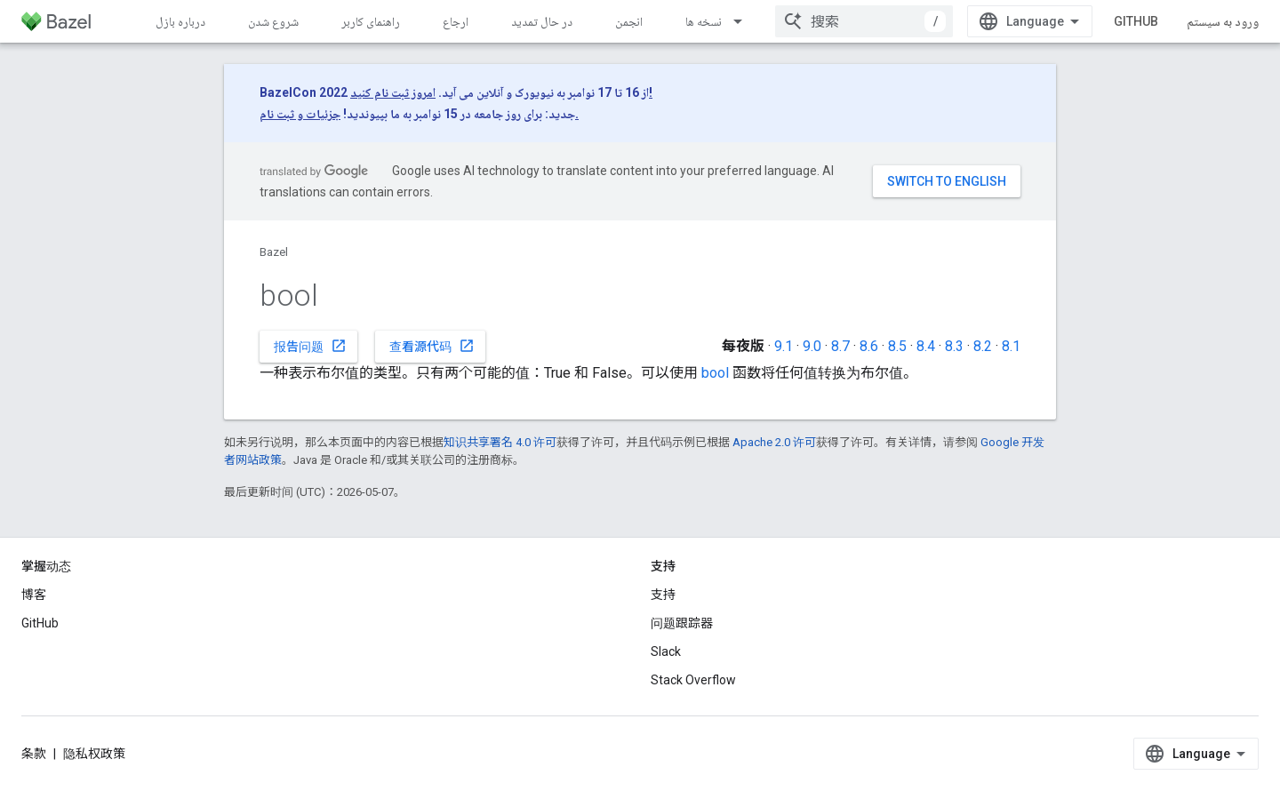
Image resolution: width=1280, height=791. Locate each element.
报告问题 (310, 346)
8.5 (897, 346)
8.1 (1011, 346)
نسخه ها (703, 21)
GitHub (1136, 21)
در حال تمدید (541, 21)
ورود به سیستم (1223, 21)
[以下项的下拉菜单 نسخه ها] (746, 21)
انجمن (629, 21)
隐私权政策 (94, 754)
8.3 (954, 346)
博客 (33, 594)
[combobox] (864, 21)
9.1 (783, 346)
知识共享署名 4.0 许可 (500, 442)
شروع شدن (273, 21)
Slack (666, 651)
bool (715, 372)
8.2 (982, 346)
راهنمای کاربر (370, 21)
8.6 (869, 346)
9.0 (812, 346)
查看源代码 (432, 346)
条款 (33, 754)
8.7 (840, 346)
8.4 (925, 346)
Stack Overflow (693, 680)
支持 (663, 594)
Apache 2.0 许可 (774, 442)
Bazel (274, 252)
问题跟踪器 (682, 623)
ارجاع (455, 21)
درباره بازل (180, 21)
